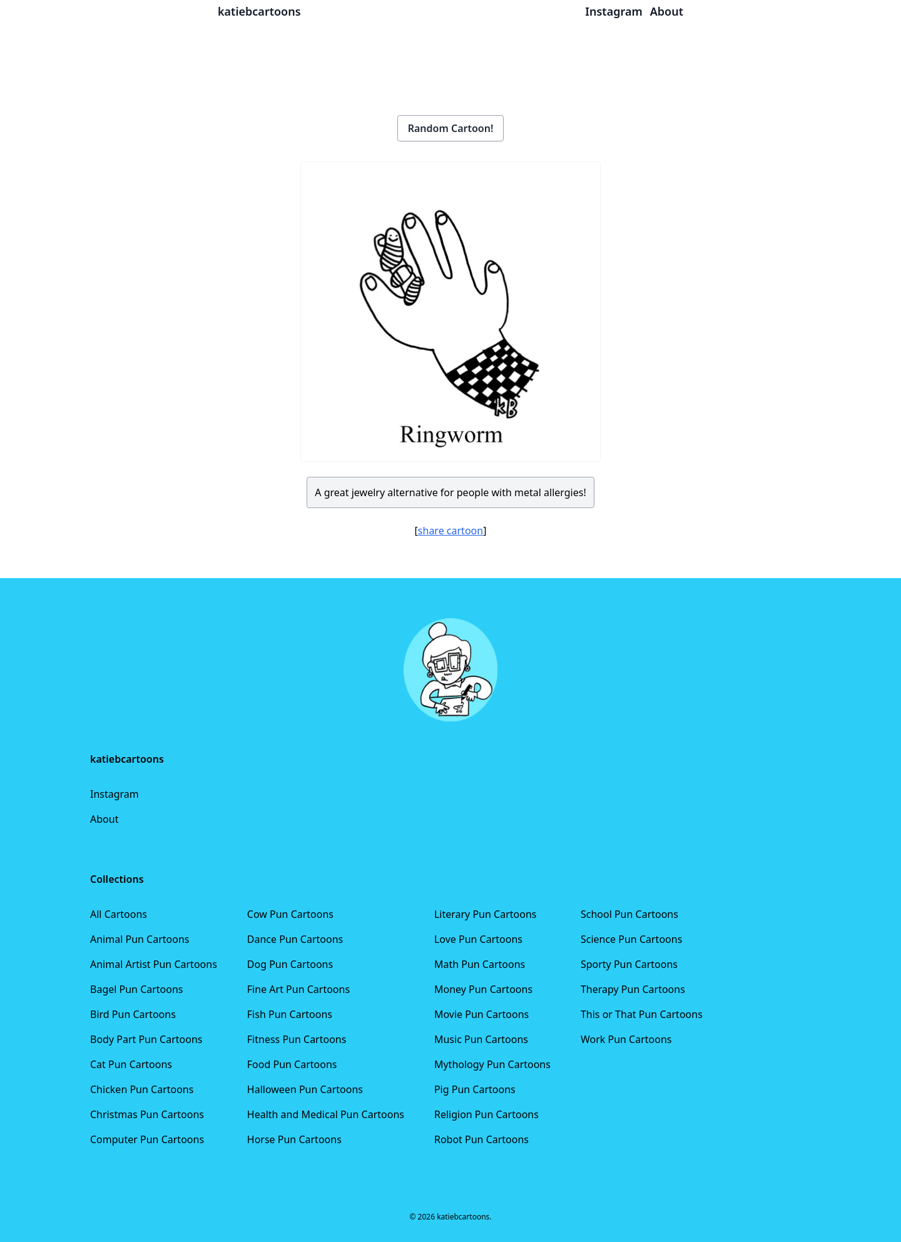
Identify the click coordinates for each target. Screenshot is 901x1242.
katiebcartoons (259, 11)
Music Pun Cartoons (481, 1039)
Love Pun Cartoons (478, 939)
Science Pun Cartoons (631, 939)
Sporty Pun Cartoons (629, 964)
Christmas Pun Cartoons (147, 1114)
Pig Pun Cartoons (475, 1089)
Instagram (114, 794)
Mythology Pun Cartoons (492, 1064)
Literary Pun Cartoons (485, 914)
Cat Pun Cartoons (131, 1064)
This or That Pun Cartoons (642, 1014)
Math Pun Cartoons (479, 964)
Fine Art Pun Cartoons (298, 989)
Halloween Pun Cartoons (305, 1089)
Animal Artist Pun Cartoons (153, 964)
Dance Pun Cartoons (295, 939)
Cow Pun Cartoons (290, 914)
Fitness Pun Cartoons (297, 1039)
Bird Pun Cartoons (133, 1014)
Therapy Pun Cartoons (633, 989)
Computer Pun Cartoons (147, 1139)
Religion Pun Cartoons (486, 1114)
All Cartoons (118, 914)
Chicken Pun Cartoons (141, 1089)
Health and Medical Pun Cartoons (325, 1114)
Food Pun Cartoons (292, 1064)
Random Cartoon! (451, 128)
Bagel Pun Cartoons (136, 989)
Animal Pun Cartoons (139, 939)
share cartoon (450, 530)
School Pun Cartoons (629, 914)
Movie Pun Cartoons (481, 1014)
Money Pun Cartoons (483, 989)
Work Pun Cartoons (626, 1039)
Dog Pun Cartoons (290, 964)
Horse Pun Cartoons (294, 1139)
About (104, 819)
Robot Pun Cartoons (481, 1139)
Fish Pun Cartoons (289, 1014)
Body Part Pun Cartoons (146, 1039)
